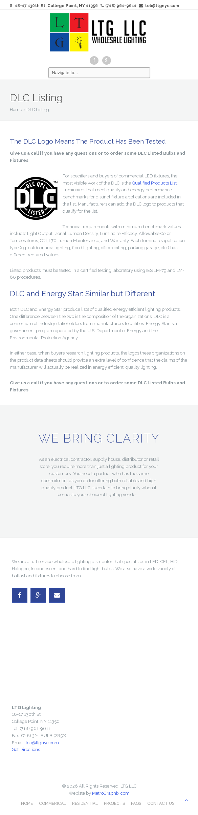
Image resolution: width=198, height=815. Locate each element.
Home (16, 109)
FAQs (136, 803)
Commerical (52, 803)
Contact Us (160, 803)
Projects (114, 803)
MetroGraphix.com (111, 793)
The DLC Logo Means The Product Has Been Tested (88, 141)
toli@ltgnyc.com (159, 5)
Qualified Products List (154, 183)
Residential (85, 803)
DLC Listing (37, 109)
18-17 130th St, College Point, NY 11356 (56, 5)
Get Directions (26, 749)
